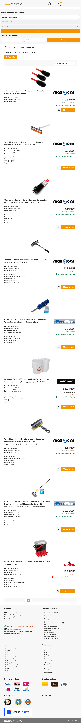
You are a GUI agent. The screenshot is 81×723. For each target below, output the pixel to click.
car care (12, 47)
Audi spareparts (11, 649)
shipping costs (71, 102)
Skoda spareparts (12, 666)
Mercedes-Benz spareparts (15, 659)
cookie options (48, 616)
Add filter (11, 57)
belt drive (47, 664)
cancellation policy (50, 632)
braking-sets (48, 655)
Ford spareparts (12, 657)
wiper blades (48, 666)
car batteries (48, 649)
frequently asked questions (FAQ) (54, 622)
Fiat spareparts (11, 655)
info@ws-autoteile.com (14, 629)
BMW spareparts (12, 651)
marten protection (49, 660)
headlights (47, 668)
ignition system (49, 672)
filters (46, 657)
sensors (46, 670)
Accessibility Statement (51, 638)
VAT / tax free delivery (51, 624)
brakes (46, 653)
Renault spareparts (13, 664)
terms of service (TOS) (51, 613)
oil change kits (48, 662)
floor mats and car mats (51, 651)
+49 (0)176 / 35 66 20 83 (25, 626)
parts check (47, 630)
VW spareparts (11, 670)
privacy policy (48, 620)
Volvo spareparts (12, 668)
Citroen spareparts (12, 653)
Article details (68, 591)
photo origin (48, 614)
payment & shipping (50, 636)
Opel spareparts (12, 660)
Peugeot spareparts (13, 662)
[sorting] (64, 63)
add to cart (68, 110)
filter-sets (47, 659)
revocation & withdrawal (52, 628)
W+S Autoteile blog (50, 634)
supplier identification (51, 626)
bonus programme (50, 618)
